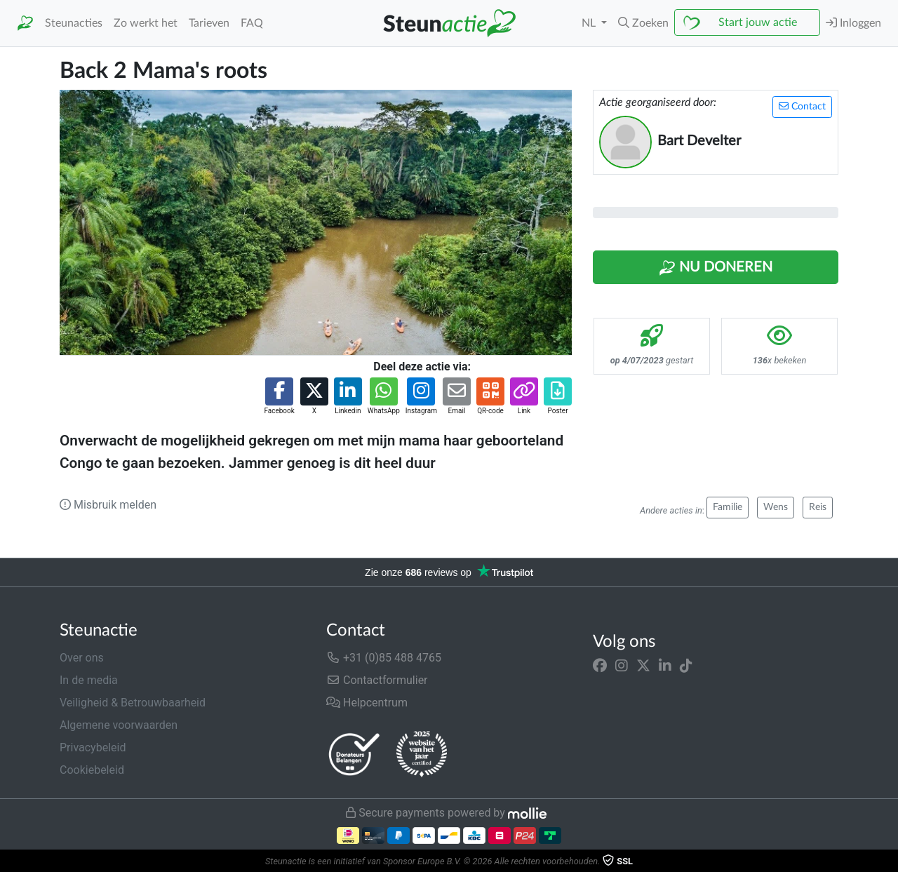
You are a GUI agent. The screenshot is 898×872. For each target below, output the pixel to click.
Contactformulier (377, 680)
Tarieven (209, 23)
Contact (802, 106)
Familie (727, 507)
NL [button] (590, 23)
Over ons (82, 657)
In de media (89, 680)
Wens (775, 507)
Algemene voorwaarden (118, 725)
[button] (643, 23)
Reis (817, 507)
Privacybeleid (93, 747)
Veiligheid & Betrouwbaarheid (133, 702)
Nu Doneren (715, 268)
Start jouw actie (757, 22)
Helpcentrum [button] (367, 702)
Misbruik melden (108, 504)
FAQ (252, 23)
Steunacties (73, 23)
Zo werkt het (145, 23)
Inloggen (853, 23)
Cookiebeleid (92, 770)
